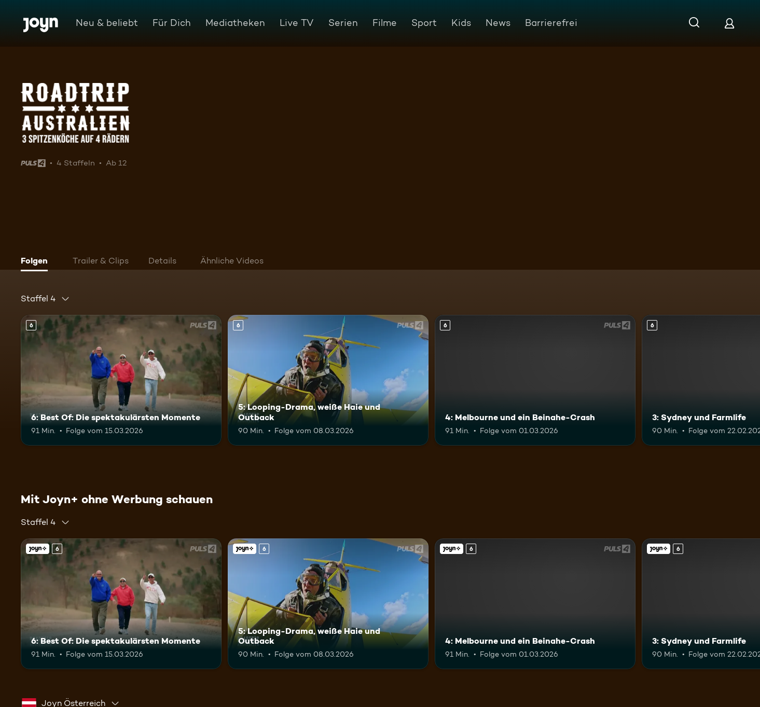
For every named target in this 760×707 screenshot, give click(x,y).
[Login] (729, 23)
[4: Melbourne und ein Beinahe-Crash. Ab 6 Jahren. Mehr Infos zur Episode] (535, 380)
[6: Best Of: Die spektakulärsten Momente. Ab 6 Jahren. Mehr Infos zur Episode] (121, 380)
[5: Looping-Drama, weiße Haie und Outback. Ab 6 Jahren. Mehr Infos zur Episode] (328, 380)
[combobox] (45, 298)
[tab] (37, 262)
